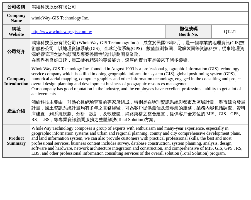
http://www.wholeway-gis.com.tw (61, 31)
